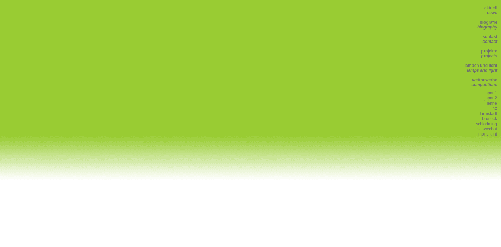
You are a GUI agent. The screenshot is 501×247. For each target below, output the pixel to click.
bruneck (489, 118)
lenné (492, 103)
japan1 (491, 93)
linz (494, 108)
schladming (486, 123)
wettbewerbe (484, 82)
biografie (487, 25)
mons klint (487, 134)
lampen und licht (481, 68)
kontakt (489, 39)
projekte (489, 53)
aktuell (490, 10)
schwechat (487, 129)
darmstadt (488, 113)
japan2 (491, 98)
